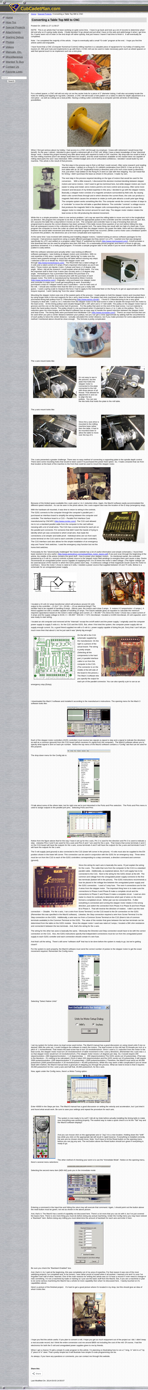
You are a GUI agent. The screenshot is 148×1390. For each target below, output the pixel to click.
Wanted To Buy (15, 61)
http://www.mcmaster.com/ (103, 312)
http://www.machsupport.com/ (114, 241)
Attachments (13, 32)
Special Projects (15, 27)
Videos (10, 47)
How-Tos (11, 22)
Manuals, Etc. (14, 52)
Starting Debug (15, 37)
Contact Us (12, 66)
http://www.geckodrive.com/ (43, 280)
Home (9, 17)
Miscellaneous (14, 56)
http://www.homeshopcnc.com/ (51, 263)
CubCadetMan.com (61, 6)
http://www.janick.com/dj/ (88, 299)
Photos (10, 42)
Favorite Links (14, 71)
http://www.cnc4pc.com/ (65, 521)
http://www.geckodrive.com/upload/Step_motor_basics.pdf (83, 554)
